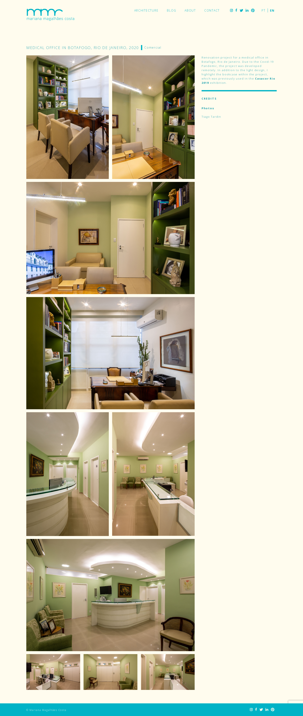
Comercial (152, 47)
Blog (171, 10)
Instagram (231, 10)
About (190, 10)
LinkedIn (247, 10)
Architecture (146, 10)
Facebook (236, 10)
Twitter (241, 10)
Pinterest (253, 10)
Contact (212, 10)
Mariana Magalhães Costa (50, 14)
